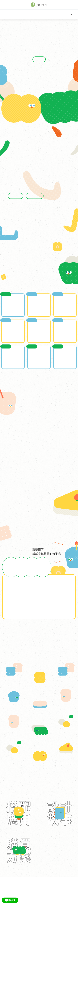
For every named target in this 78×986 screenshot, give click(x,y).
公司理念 (16, 924)
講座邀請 (16, 912)
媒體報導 (47, 924)
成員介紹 (26, 924)
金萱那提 (8, 14)
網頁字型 (20, 936)
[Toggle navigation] (6, 5)
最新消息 (6, 924)
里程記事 (37, 924)
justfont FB (16, 948)
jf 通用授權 (31, 936)
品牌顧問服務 (8, 936)
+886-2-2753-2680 (10, 970)
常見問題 (53, 936)
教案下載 (6, 912)
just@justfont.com (10, 967)
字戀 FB (5, 948)
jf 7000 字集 (41, 912)
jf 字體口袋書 (28, 912)
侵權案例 (42, 936)
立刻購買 (39, 59)
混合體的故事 (35, 195)
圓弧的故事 (15, 195)
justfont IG (27, 948)
